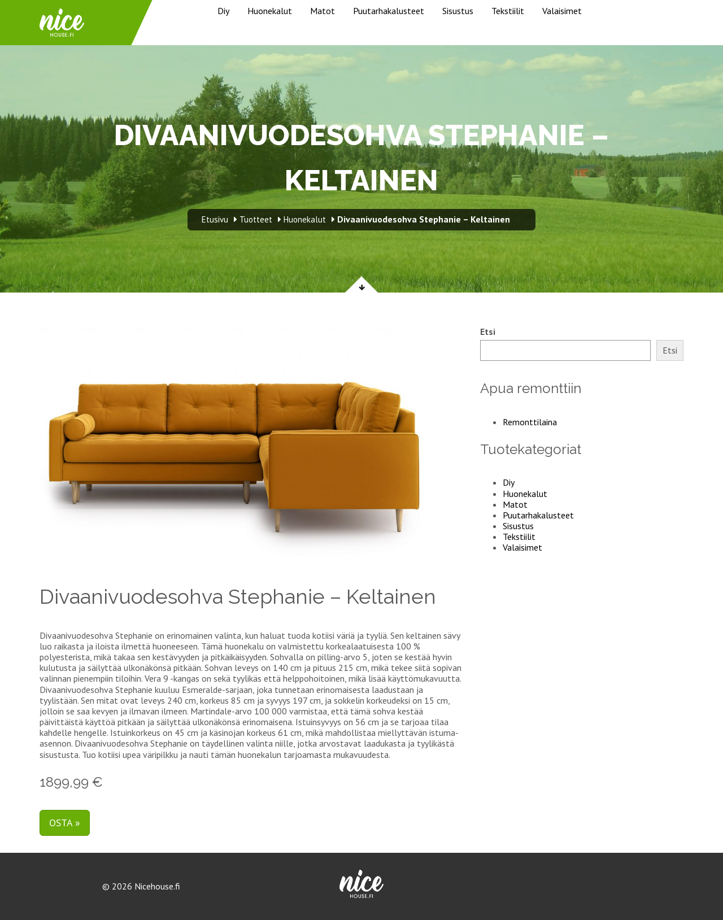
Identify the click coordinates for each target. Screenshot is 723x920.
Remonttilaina (530, 422)
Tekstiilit (507, 10)
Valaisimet (562, 10)
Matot (322, 10)
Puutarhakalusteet (388, 10)
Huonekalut (269, 10)
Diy (223, 10)
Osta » (64, 822)
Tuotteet (255, 219)
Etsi (487, 331)
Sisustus (457, 10)
